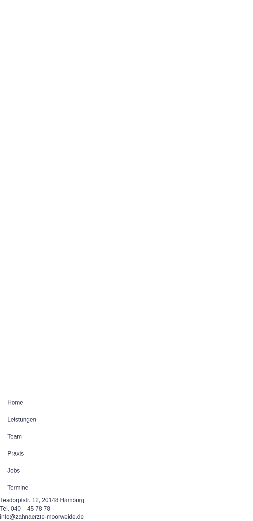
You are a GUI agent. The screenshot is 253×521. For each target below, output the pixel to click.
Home (15, 402)
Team (14, 436)
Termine (17, 487)
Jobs (13, 470)
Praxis (15, 453)
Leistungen (21, 419)
